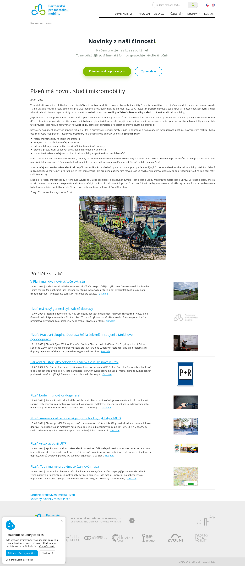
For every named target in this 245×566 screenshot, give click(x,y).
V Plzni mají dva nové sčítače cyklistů (57, 281)
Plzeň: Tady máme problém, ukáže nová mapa (64, 466)
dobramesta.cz (58, 561)
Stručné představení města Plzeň (52, 495)
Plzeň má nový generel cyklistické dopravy (61, 308)
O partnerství (124, 13)
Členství (176, 13)
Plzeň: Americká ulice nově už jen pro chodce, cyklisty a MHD (75, 418)
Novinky (193, 13)
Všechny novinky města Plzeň (50, 499)
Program (144, 13)
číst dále (103, 293)
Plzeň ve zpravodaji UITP (48, 443)
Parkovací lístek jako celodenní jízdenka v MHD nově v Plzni (74, 362)
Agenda (160, 13)
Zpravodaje (148, 71)
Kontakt (209, 13)
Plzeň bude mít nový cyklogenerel (55, 395)
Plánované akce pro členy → (107, 71)
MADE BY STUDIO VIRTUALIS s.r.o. (197, 561)
